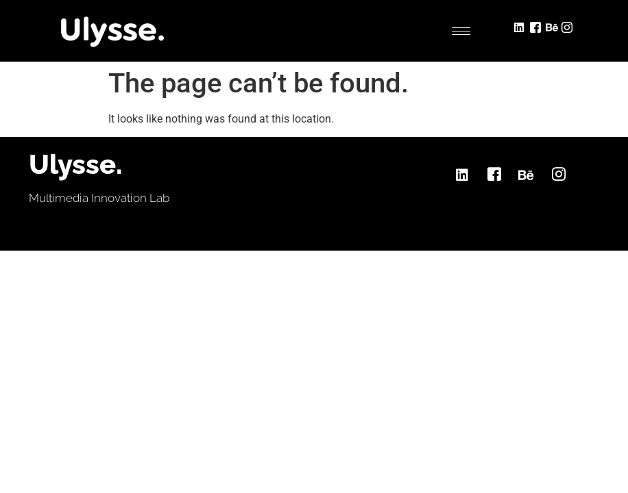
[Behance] (552, 25)
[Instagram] (568, 25)
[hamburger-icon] (461, 31)
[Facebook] (536, 25)
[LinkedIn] (520, 25)
